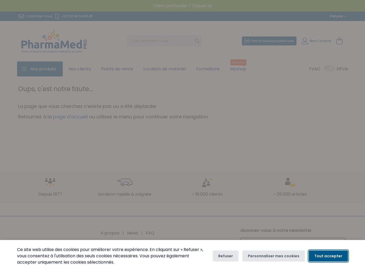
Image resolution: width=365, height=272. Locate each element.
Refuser (225, 256)
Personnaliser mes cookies (273, 256)
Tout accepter (328, 256)
